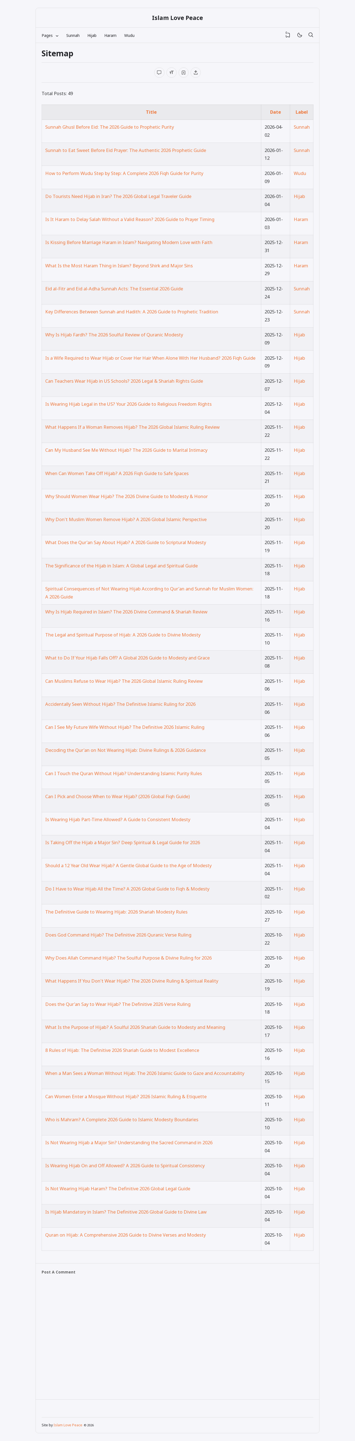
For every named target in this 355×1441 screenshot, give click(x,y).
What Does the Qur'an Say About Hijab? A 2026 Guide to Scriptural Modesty (125, 542)
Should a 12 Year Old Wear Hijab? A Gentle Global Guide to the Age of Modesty (128, 865)
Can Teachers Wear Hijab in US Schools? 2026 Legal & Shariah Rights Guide (124, 381)
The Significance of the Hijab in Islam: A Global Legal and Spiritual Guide (121, 565)
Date (275, 112)
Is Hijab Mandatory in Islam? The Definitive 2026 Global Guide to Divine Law (126, 1212)
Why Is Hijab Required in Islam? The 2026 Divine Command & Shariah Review (126, 611)
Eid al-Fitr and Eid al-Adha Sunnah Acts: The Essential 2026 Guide (114, 288)
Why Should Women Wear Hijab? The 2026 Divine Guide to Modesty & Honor (126, 496)
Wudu (129, 35)
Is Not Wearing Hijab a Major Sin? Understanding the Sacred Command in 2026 (128, 1142)
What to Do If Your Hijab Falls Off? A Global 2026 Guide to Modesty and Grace (127, 657)
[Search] (310, 35)
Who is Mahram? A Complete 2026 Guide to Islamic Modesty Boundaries (121, 1119)
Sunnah (73, 35)
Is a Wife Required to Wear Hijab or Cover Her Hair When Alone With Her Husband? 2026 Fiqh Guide (150, 358)
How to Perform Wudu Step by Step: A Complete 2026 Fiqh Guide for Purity (124, 173)
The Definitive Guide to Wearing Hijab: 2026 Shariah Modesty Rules (116, 912)
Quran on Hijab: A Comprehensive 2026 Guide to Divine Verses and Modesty (125, 1235)
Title (151, 112)
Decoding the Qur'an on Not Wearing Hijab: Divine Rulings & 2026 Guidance (125, 750)
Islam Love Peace (177, 18)
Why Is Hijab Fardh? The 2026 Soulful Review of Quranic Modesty (114, 334)
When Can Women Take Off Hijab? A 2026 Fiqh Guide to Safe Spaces (117, 473)
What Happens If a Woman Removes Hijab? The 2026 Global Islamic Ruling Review (132, 427)
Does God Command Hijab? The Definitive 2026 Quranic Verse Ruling (118, 935)
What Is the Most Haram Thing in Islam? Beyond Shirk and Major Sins (119, 265)
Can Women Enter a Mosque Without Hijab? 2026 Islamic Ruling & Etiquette (126, 1096)
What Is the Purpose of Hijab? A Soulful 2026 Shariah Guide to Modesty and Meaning (135, 1027)
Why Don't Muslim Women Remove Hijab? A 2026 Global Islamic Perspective (126, 519)
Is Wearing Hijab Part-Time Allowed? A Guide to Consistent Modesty (117, 819)
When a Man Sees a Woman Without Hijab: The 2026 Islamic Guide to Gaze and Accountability (144, 1073)
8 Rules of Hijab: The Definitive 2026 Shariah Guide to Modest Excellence (122, 1050)
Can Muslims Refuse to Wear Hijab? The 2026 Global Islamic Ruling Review (124, 681)
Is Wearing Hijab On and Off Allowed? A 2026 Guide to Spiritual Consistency (125, 1165)
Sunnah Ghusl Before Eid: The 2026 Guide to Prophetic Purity (109, 127)
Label (302, 112)
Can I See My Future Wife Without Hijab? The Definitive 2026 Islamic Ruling (124, 727)
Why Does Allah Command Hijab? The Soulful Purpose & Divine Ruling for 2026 (128, 958)
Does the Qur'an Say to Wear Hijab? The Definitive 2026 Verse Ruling (118, 1004)
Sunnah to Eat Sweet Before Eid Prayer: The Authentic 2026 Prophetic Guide (125, 150)
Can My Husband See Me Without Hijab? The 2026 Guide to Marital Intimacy (126, 450)
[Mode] (299, 35)
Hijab (92, 35)
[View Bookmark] (287, 35)
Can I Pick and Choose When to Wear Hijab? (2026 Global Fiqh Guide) (117, 796)
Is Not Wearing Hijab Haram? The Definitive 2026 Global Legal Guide (117, 1188)
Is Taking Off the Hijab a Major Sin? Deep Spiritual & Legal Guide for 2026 (122, 842)
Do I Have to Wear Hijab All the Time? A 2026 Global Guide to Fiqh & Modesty (127, 889)
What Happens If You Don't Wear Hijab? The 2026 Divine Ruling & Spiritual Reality (131, 981)
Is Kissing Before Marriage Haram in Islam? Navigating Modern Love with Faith (128, 242)
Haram (110, 35)
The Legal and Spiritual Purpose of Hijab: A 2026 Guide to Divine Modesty (123, 634)
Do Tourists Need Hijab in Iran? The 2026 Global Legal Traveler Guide (118, 196)
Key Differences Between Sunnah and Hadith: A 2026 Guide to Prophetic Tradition (131, 311)
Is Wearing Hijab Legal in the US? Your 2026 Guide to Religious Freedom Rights (128, 404)
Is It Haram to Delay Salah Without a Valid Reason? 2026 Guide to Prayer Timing (129, 219)
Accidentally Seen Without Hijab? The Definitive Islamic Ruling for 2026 (120, 704)
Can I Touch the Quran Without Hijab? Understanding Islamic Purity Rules (123, 773)
